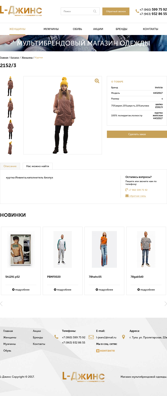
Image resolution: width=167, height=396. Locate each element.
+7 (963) (153, 14)
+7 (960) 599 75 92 (73, 337)
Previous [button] (1, 303)
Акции (98, 29)
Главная (8, 331)
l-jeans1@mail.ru (106, 337)
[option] (21, 261)
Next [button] (166, 303)
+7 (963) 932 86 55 (73, 342)
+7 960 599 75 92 (136, 189)
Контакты (150, 29)
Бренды (121, 29)
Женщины (17, 29)
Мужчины (51, 29)
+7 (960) (153, 9)
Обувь (77, 29)
